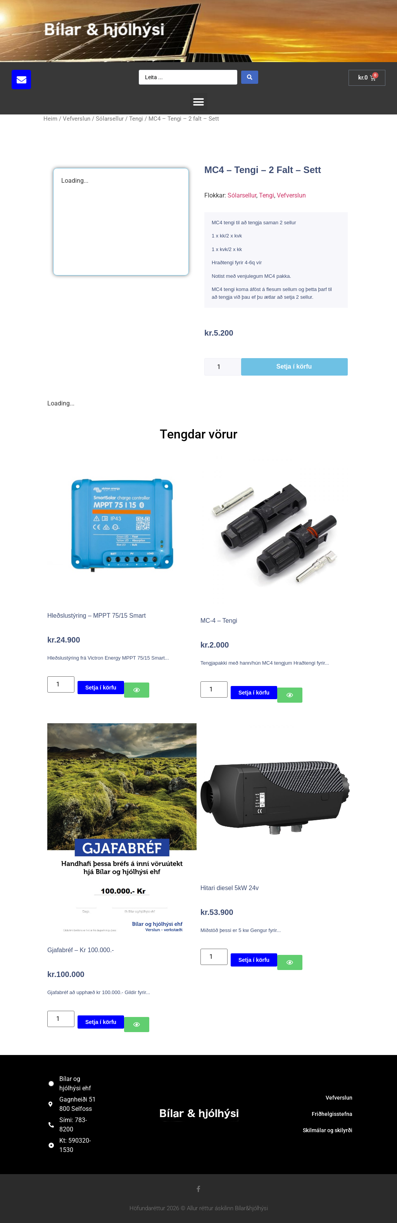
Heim (50, 118)
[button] (198, 102)
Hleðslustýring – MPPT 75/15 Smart (96, 615)
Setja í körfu (294, 366)
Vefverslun (76, 118)
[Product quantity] (222, 367)
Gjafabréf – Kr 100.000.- (80, 950)
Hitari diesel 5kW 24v (229, 888)
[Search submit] (249, 77)
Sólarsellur (110, 118)
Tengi (136, 118)
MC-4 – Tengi (218, 620)
